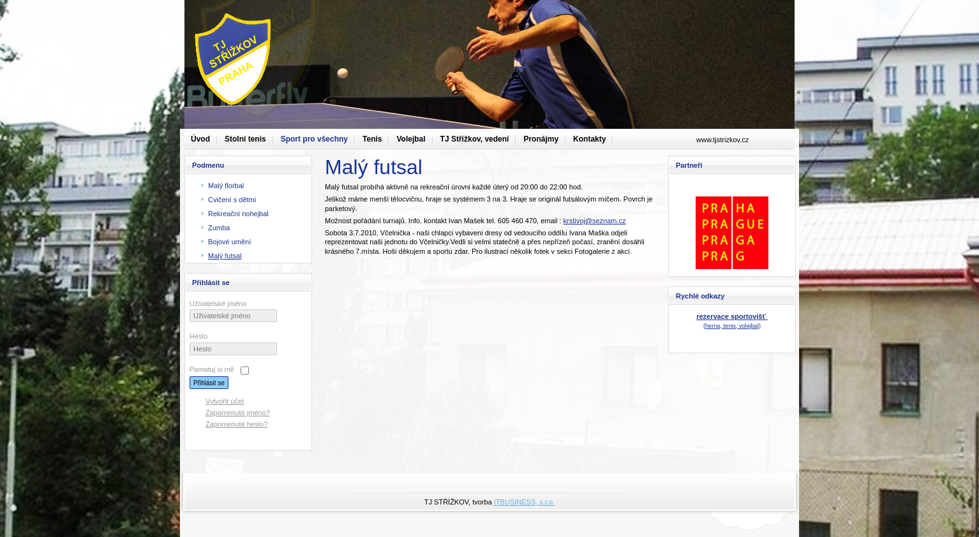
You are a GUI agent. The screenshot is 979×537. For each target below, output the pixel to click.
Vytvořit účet (225, 401)
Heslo (198, 336)
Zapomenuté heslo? (236, 424)
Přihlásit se (209, 382)
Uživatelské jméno (218, 303)
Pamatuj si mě (212, 369)
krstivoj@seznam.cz (595, 220)
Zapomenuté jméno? (238, 412)
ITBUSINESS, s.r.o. (524, 502)
